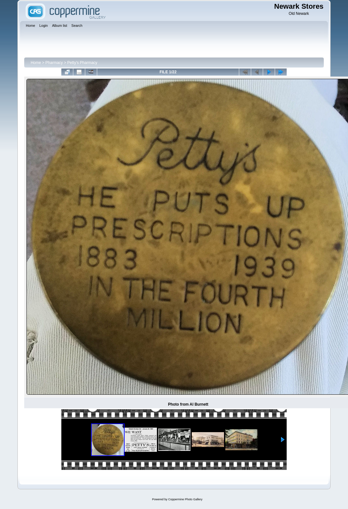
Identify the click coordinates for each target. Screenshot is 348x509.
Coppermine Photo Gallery (185, 499)
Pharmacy (54, 62)
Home (36, 62)
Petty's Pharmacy (82, 62)
